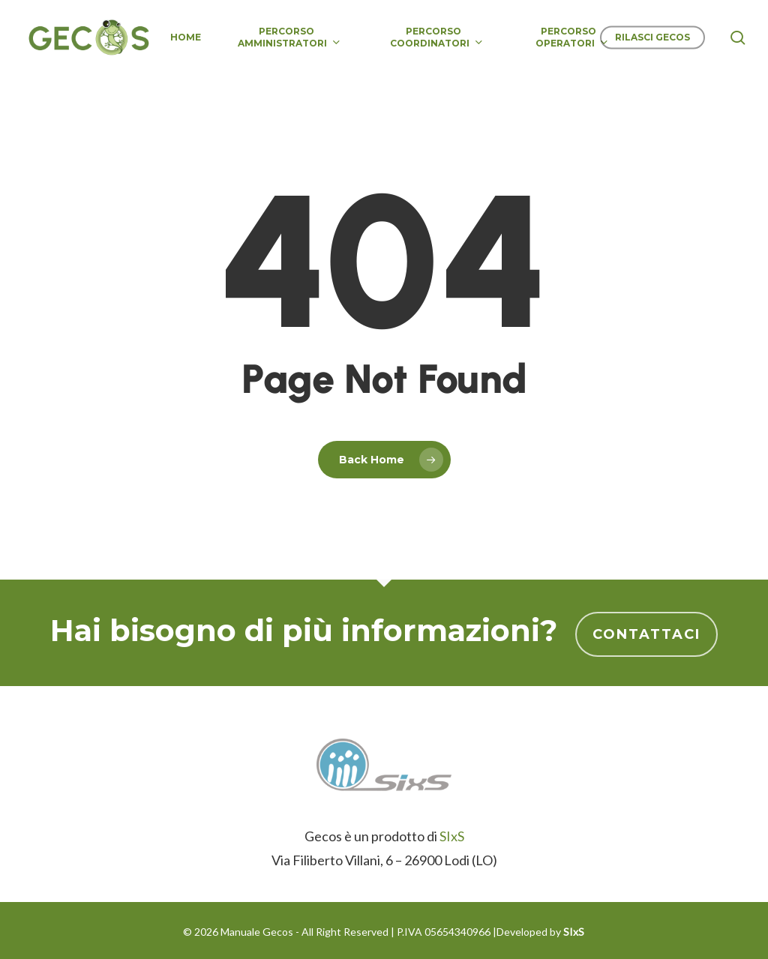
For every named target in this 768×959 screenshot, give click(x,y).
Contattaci (646, 634)
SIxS (452, 836)
